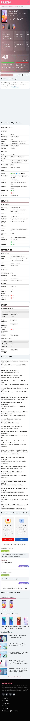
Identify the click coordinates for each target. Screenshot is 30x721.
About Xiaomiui (6, 706)
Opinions (19, 75)
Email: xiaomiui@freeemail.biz (10, 711)
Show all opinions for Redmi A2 (15, 588)
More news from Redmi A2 (15, 677)
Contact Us (5, 708)
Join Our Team (6, 703)
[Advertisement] (15, 105)
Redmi (12, 134)
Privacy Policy (5, 698)
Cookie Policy (5, 701)
